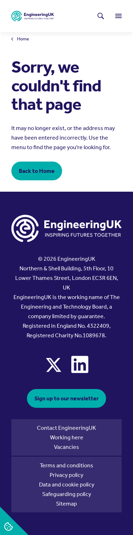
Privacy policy (66, 475)
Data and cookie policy (66, 484)
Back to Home (37, 171)
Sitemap (66, 503)
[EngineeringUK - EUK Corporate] (32, 16)
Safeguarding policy (66, 494)
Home (23, 39)
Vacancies (66, 447)
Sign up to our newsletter (66, 398)
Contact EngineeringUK (66, 427)
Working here (66, 437)
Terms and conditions (66, 465)
